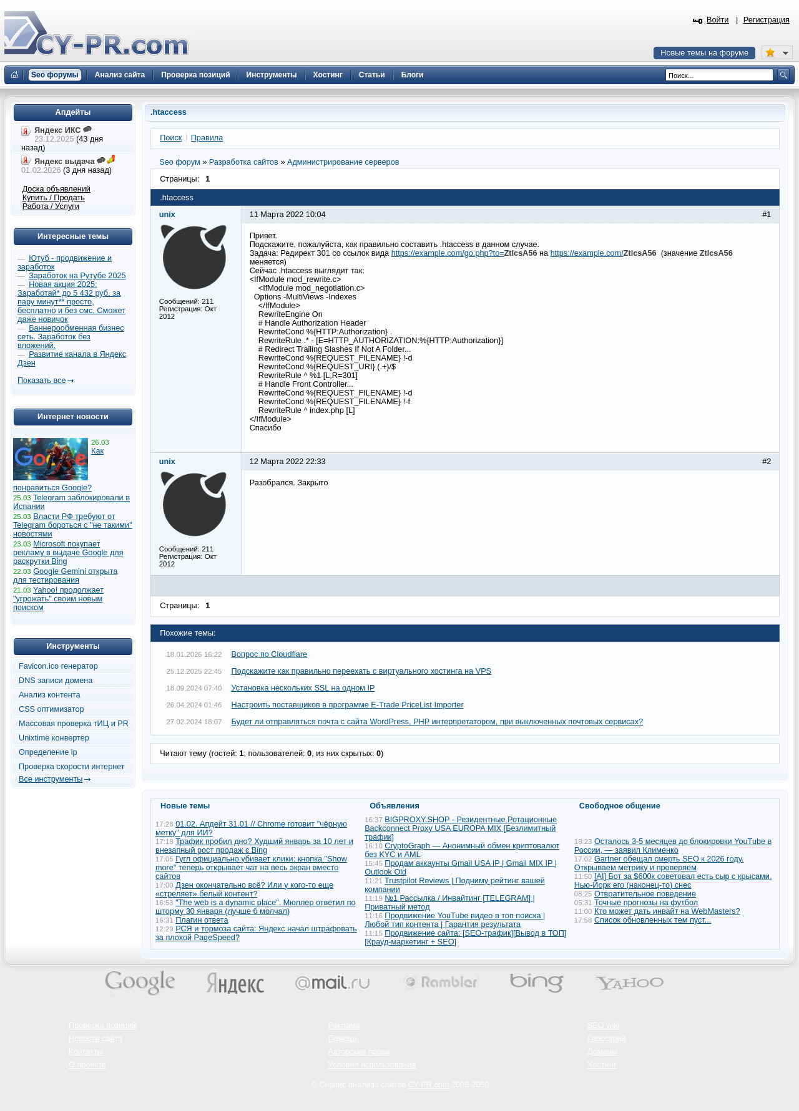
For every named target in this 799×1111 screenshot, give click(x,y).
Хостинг (601, 1064)
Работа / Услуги (50, 206)
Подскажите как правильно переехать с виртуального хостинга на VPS (362, 671)
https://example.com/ (587, 253)
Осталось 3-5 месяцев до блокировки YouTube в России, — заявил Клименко (673, 846)
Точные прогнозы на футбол (646, 902)
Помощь (343, 1038)
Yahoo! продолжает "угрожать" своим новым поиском (58, 599)
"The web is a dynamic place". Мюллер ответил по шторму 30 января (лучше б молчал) (255, 907)
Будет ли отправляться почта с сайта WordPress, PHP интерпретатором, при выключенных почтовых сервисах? (438, 721)
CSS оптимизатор (51, 709)
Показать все (41, 380)
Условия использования (372, 1064)
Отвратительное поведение (645, 894)
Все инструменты (50, 779)
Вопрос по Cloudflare (270, 654)
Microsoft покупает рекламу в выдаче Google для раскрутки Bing (68, 553)
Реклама (344, 1025)
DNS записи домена (55, 680)
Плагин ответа (201, 920)
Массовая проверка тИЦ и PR (74, 723)
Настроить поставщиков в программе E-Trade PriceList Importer (348, 705)
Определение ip (48, 752)
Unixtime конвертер (54, 738)
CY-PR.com (428, 1084)
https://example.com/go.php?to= (447, 253)
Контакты (86, 1051)
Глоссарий (606, 1038)
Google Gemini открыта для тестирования (65, 576)
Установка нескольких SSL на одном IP (303, 688)
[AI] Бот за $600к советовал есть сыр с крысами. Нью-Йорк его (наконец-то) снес (673, 881)
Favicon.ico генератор (58, 666)
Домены (602, 1051)
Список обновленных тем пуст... (652, 920)
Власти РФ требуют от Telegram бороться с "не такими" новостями (72, 525)
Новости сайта (95, 1038)
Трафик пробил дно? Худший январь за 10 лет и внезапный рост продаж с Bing (254, 846)
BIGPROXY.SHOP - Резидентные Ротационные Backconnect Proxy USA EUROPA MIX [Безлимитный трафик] (461, 828)
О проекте (87, 1064)
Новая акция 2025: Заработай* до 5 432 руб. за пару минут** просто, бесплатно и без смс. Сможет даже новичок (71, 302)
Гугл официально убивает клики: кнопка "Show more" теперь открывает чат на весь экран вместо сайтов (251, 868)
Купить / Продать (53, 197)
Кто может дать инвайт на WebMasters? (667, 911)
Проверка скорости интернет (72, 766)
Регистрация (766, 20)
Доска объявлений (56, 189)
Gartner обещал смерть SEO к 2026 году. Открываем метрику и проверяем (658, 863)
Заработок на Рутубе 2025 (77, 275)
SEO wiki (603, 1025)
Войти (718, 20)
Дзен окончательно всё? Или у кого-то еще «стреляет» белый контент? (244, 889)
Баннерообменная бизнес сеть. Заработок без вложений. (70, 337)
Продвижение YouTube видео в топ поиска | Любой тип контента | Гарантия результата (455, 920)
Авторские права (359, 1051)
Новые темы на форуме (704, 53)
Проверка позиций (102, 1025)
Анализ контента (50, 695)
